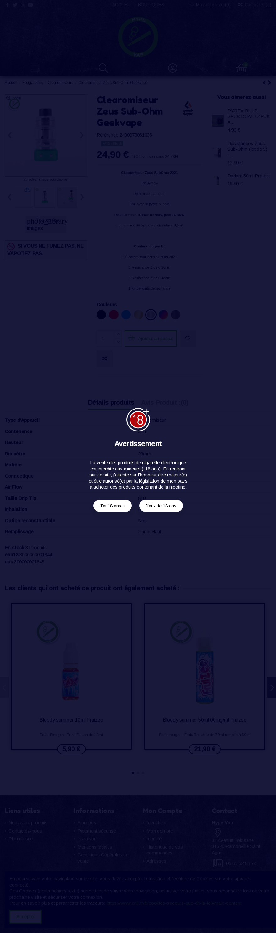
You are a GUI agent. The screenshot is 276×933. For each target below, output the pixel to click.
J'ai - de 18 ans (161, 505)
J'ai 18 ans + (112, 505)
